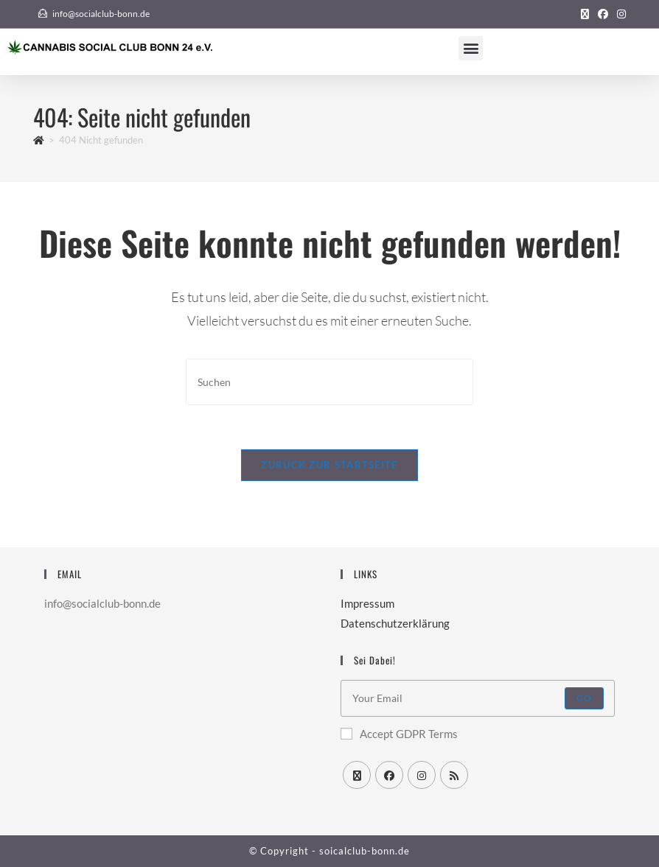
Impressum (367, 603)
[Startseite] (38, 140)
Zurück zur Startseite (329, 465)
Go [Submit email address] (584, 697)
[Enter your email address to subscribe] (478, 698)
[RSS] (454, 775)
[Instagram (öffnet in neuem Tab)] (619, 14)
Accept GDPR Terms (399, 733)
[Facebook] (389, 775)
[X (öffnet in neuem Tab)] (584, 14)
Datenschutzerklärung (395, 623)
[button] (470, 48)
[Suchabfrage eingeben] (329, 382)
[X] (357, 775)
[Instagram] (422, 775)
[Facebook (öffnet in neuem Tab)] (603, 14)
